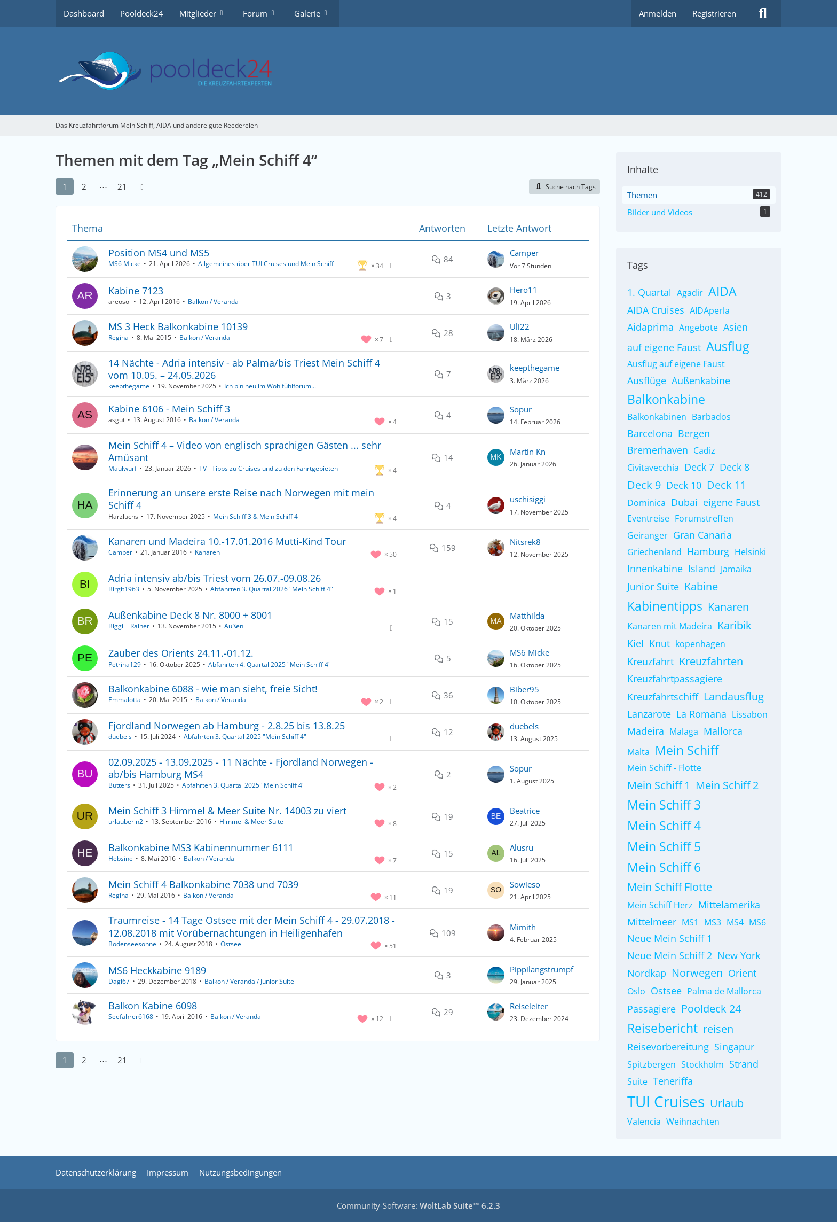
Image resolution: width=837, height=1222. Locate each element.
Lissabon (750, 714)
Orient (742, 973)
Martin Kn (528, 451)
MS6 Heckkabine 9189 (157, 970)
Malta (638, 752)
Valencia (644, 1121)
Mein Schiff (686, 750)
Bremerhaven (657, 449)
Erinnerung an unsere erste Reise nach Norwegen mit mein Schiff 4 (241, 498)
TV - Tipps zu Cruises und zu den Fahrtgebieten (268, 468)
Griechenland (654, 552)
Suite (637, 1081)
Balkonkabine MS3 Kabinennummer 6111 (201, 847)
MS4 (735, 922)
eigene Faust (731, 502)
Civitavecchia (653, 467)
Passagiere (651, 1008)
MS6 (757, 922)
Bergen (694, 433)
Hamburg (708, 551)
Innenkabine (655, 568)
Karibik (734, 625)
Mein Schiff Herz (660, 905)
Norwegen (697, 973)
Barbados (711, 417)
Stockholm (702, 1064)
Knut (659, 643)
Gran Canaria (702, 534)
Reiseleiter (529, 1006)
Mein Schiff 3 (664, 804)
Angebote (698, 327)
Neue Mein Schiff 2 (669, 955)
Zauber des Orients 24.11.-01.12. (181, 653)
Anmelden (657, 13)
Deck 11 (726, 485)
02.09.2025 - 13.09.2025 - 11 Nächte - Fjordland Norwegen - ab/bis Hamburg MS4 (240, 768)
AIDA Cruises (655, 309)
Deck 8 (734, 467)
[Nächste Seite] (142, 186)
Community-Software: (418, 1205)
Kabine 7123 (135, 290)
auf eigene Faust (664, 347)
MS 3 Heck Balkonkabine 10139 (178, 326)
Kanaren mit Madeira (669, 626)
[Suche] (762, 13)
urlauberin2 (125, 821)
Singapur (734, 1046)
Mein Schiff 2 (727, 785)
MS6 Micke (124, 263)
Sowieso (525, 884)
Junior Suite (653, 586)
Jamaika (736, 569)
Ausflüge (646, 380)
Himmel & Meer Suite (251, 821)
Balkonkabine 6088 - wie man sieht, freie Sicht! (213, 688)
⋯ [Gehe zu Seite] (103, 186)
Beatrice (525, 810)
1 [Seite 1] (64, 186)
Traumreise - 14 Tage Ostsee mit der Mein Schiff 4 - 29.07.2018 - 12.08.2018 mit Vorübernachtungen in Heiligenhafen (251, 926)
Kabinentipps (664, 605)
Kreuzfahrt (650, 661)
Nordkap (646, 973)
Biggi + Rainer (128, 626)
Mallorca (723, 731)
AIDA (722, 291)
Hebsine (120, 858)
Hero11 (524, 289)
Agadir (690, 293)
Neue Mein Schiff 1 (669, 938)
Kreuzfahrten (711, 661)
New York (738, 955)
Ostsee (230, 943)
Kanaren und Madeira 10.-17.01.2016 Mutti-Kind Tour (227, 541)
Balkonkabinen (656, 417)
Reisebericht (662, 1028)
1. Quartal (649, 292)
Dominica (646, 503)
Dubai (684, 502)
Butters (119, 785)
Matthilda (527, 615)
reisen (718, 1029)
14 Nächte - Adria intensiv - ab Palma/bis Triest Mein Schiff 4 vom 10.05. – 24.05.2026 (244, 369)
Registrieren (714, 13)
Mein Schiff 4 (664, 825)
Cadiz (704, 450)
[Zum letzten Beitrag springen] (495, 259)
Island (701, 568)
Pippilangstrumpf (541, 969)
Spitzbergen (651, 1064)
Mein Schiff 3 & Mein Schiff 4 (255, 516)
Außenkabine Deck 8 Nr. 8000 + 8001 (190, 615)
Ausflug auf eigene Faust (676, 364)
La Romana (701, 713)
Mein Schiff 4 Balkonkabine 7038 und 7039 (203, 884)
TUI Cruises (666, 1101)
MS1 (690, 922)
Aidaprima (650, 327)
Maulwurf (122, 468)
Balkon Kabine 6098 (152, 1005)
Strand (744, 1063)
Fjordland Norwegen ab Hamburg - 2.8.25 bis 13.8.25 (226, 725)
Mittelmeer (651, 921)
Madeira (645, 731)
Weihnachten (693, 1121)
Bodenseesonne (132, 943)
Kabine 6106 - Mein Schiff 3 (169, 408)
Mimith (523, 927)
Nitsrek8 (525, 541)
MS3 (712, 922)
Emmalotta (124, 699)
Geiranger (647, 535)
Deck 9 (644, 485)
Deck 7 (699, 467)
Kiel (635, 643)
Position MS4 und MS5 (158, 252)
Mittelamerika (729, 904)
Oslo (636, 991)
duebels (120, 736)
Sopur (521, 409)
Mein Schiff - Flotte (664, 768)
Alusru (521, 847)
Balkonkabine (666, 399)
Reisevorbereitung (668, 1046)
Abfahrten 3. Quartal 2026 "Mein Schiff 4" (271, 589)
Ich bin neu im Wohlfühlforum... (270, 386)
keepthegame (128, 386)
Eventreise (648, 518)
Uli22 (520, 326)
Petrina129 (124, 664)
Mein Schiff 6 (664, 867)
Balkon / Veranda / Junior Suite (249, 981)
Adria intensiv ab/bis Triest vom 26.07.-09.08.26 (214, 578)
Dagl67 (119, 981)
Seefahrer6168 (130, 1016)
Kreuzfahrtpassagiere (674, 678)
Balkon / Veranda (213, 301)
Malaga (683, 731)
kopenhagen (700, 644)
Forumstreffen (704, 518)
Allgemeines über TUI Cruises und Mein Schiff (266, 263)
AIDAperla (710, 310)
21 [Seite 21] (122, 186)
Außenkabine (701, 380)
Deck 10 (683, 485)
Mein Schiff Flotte (669, 886)
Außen (233, 626)
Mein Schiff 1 (658, 785)
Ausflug (727, 346)
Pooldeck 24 (711, 1008)
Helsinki (750, 552)
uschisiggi (528, 499)
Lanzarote (649, 713)
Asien (735, 327)
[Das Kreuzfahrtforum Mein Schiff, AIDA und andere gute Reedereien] (418, 71)
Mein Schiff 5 (664, 846)
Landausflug (734, 696)
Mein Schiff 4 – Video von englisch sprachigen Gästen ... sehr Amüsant (244, 451)
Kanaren (207, 552)
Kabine (701, 586)
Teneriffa (673, 1081)
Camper (524, 252)
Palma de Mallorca (724, 991)
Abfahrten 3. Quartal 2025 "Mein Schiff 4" (245, 736)
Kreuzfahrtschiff (662, 696)
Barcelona (650, 433)
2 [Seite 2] (84, 186)
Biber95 (524, 689)
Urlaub (727, 1103)
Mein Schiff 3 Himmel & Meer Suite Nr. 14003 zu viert (227, 810)
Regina (118, 337)
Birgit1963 (123, 589)
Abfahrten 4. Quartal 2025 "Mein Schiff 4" (269, 664)
